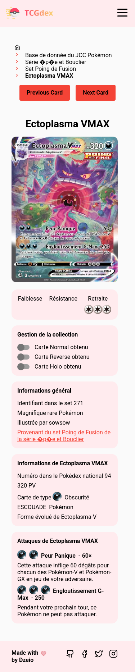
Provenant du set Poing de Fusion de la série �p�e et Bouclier (64, 436)
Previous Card (45, 92)
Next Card (95, 92)
